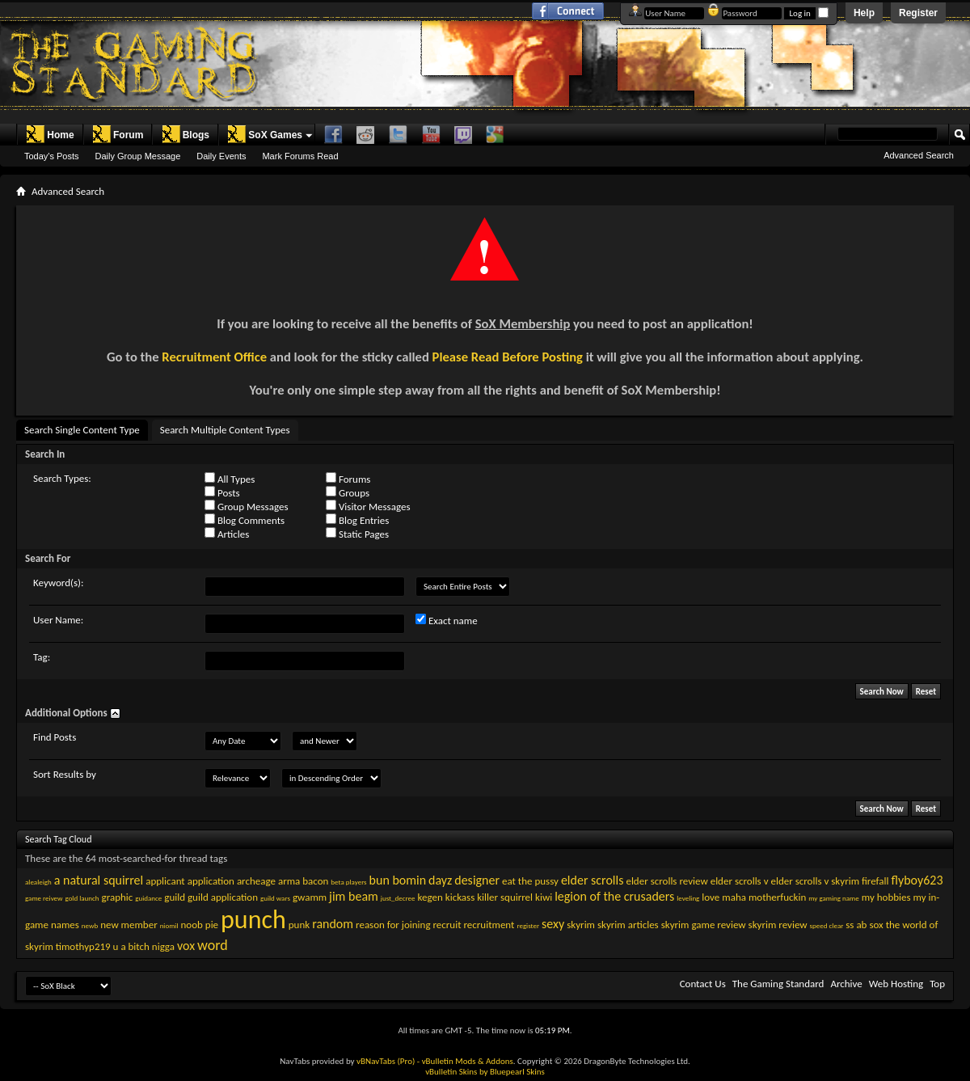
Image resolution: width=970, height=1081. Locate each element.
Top (937, 984)
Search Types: (62, 478)
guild (174, 897)
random (332, 923)
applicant (165, 881)
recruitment (488, 924)
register (528, 925)
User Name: (58, 620)
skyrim (581, 924)
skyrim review (778, 924)
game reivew (44, 897)
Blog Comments (245, 519)
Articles (227, 533)
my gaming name (833, 897)
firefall (875, 881)
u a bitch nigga (144, 946)
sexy (553, 923)
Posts (222, 492)
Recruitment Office (214, 356)
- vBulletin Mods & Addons (465, 1061)
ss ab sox (864, 924)
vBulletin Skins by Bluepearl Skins (485, 1071)
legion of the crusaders (614, 896)
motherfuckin (777, 897)
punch (253, 919)
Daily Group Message (138, 156)
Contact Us (703, 984)
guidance (148, 897)
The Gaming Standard (778, 984)
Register (918, 13)
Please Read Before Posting (507, 356)
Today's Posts (51, 156)
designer (477, 880)
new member (129, 924)
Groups (347, 492)
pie (211, 924)
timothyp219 (83, 946)
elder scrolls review (666, 881)
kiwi (543, 897)
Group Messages (246, 506)
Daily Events (221, 156)
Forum (117, 134)
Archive (846, 984)
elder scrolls (592, 880)
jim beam (353, 896)
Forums (348, 478)
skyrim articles (628, 924)
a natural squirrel (99, 880)
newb (90, 925)
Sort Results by (64, 774)
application (211, 881)
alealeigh (38, 881)
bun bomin (398, 880)
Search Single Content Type (82, 430)
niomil (169, 925)
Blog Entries (357, 519)
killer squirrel (505, 897)
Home (50, 134)
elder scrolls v (740, 881)
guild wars (275, 897)
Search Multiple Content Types (225, 430)
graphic (117, 897)
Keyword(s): (58, 582)
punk (299, 924)
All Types (230, 478)
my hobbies (886, 897)
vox (186, 945)
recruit (447, 924)
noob (191, 924)
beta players (348, 881)
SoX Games (264, 134)
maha (734, 897)
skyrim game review (703, 924)
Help (864, 13)
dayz (440, 880)
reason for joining (393, 924)
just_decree (398, 897)
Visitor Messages (368, 506)
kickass (459, 897)
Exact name (446, 620)
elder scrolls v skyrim (814, 881)
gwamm (310, 897)
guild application (223, 897)
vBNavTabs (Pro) (385, 1061)
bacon (315, 881)
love (710, 897)
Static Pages (357, 533)
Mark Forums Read (300, 156)
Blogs (185, 134)
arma (289, 881)
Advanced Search (919, 155)
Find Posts (54, 737)
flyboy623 (917, 880)
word (212, 945)
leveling (688, 897)
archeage (256, 881)
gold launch (82, 897)
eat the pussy (530, 881)
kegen (430, 897)
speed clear (827, 925)
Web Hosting (896, 984)
